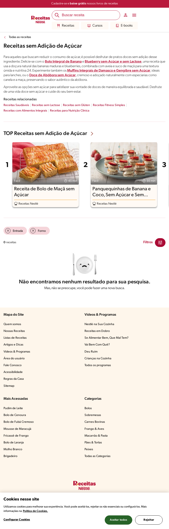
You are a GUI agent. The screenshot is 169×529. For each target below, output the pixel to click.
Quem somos (12, 324)
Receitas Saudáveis (16, 105)
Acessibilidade (13, 372)
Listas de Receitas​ (15, 338)
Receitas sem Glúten (76, 105)
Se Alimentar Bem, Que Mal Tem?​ (106, 338)
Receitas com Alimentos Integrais (25, 110)
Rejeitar (148, 519)
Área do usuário (14, 358)
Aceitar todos (118, 519)
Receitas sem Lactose (46, 105)
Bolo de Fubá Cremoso (19, 422)
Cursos (94, 25)
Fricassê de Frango (16, 435)
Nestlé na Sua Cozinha (99, 324)
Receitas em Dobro (97, 331)
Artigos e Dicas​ (13, 344)
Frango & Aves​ (94, 429)
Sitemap (9, 386)
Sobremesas (92, 415)
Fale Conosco (13, 365)
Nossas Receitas (14, 331)
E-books (124, 25)
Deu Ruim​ (90, 351)
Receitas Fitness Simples (109, 105)
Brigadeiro (10, 456)
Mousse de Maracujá (17, 429)
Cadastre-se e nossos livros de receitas (84, 3)
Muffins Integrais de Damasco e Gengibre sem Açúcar (108, 70)
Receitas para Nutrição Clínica (69, 110)
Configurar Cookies (17, 519)
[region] (84, 511)
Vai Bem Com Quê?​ (97, 344)
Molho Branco (13, 449)
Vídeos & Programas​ (17, 351)
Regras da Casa (14, 379)
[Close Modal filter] (160, 242)
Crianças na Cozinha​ (97, 358)
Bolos (88, 408)
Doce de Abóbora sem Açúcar (52, 75)
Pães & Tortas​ (93, 442)
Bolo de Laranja (14, 442)
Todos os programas (97, 365)
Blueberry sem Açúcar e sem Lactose (113, 61)
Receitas (65, 25)
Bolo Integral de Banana (63, 61)
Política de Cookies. (35, 511)
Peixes (88, 449)
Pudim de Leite (13, 408)
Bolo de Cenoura (15, 415)
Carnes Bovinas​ (94, 422)
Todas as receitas (20, 37)
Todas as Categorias (97, 456)
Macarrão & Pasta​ (96, 435)
